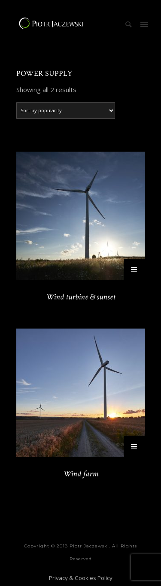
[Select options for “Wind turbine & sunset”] (134, 269)
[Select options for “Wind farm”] (134, 446)
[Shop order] (65, 110)
